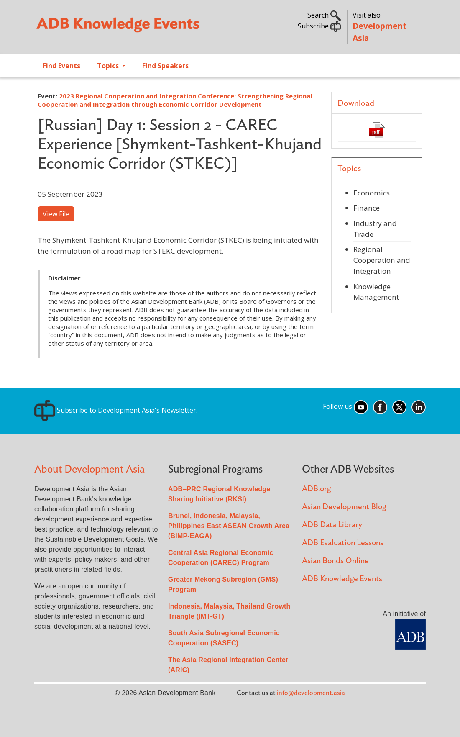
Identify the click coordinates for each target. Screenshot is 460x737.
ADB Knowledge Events (342, 579)
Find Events (61, 65)
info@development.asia (311, 693)
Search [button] (324, 15)
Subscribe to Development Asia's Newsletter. (115, 410)
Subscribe (319, 26)
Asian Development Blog (344, 507)
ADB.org (316, 489)
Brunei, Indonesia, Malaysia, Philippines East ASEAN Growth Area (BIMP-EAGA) (228, 525)
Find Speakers (165, 65)
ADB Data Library (332, 525)
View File (56, 213)
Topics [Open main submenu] (108, 65)
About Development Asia (89, 469)
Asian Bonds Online (335, 561)
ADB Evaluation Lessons (342, 543)
